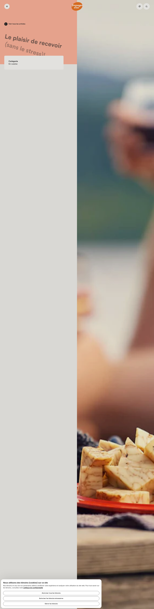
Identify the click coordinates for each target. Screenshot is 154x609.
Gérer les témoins (22, 602)
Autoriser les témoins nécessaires (22, 597)
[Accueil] (77, 6)
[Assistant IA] (139, 6)
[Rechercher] (146, 6)
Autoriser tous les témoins (22, 592)
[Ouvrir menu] (7, 6)
